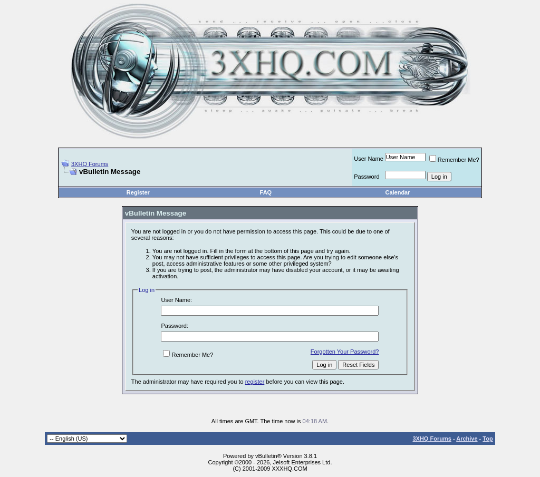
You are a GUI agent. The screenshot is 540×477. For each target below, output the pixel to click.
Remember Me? (454, 160)
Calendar (397, 192)
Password (366, 176)
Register (138, 192)
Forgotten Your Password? (345, 351)
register (255, 381)
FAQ (266, 192)
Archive (466, 438)
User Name (368, 158)
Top (488, 438)
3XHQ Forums (89, 164)
